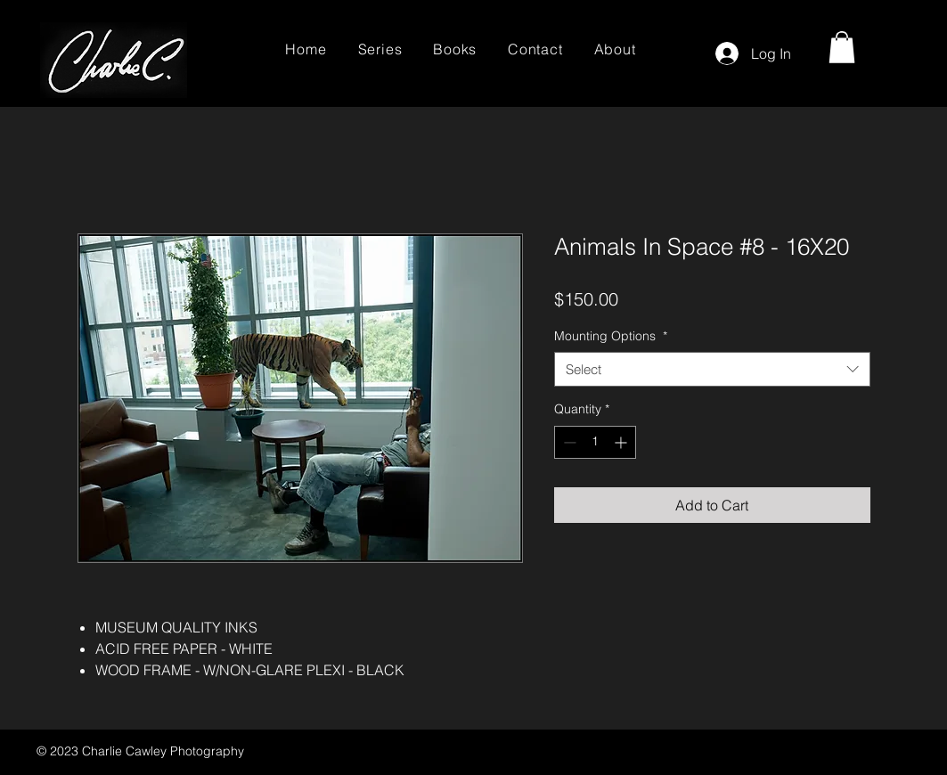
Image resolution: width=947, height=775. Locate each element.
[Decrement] (568, 442)
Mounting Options (610, 336)
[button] (842, 47)
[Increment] (622, 442)
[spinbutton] (595, 442)
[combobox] (712, 369)
